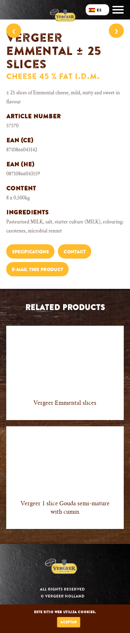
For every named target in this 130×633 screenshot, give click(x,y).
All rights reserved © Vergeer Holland (62, 592)
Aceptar (68, 622)
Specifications (30, 251)
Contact (74, 251)
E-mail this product (37, 269)
